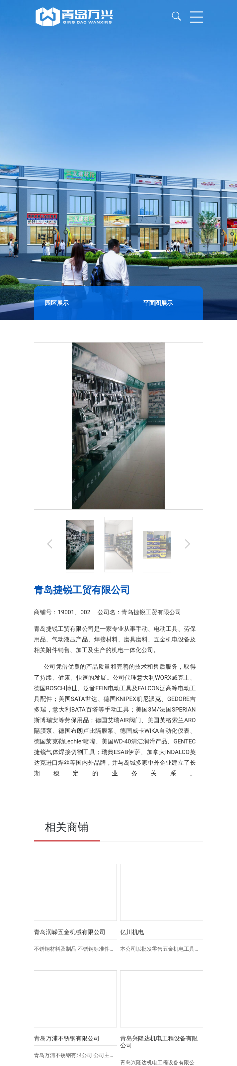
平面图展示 (158, 302)
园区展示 (57, 302)
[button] (50, 544)
